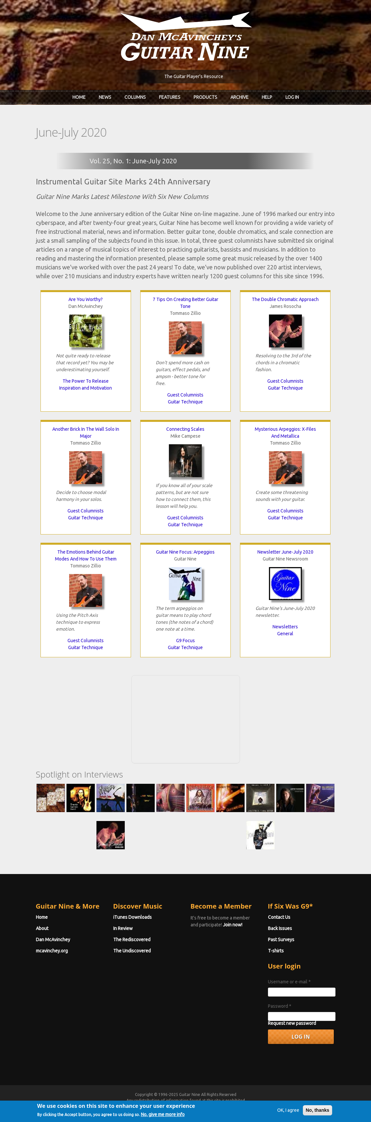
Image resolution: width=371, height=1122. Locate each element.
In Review (123, 928)
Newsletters (285, 626)
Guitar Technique (185, 401)
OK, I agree (288, 1111)
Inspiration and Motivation (85, 388)
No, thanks (318, 1111)
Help (267, 97)
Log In (292, 97)
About (42, 928)
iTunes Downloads (132, 917)
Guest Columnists (185, 394)
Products (205, 97)
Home (79, 97)
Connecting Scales (185, 429)
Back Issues (280, 928)
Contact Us (279, 917)
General (285, 633)
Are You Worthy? (85, 299)
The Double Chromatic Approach (285, 299)
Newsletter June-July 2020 (285, 552)
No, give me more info (163, 1116)
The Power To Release (86, 381)
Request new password (292, 1023)
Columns (135, 97)
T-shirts (276, 950)
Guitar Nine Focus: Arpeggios (185, 552)
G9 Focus (185, 640)
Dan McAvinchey (53, 939)
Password (279, 1006)
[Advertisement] (186, 718)
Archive (239, 97)
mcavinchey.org (52, 950)
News (105, 97)
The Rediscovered (131, 939)
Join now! (232, 924)
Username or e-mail (289, 981)
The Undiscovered (132, 950)
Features (169, 97)
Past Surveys (281, 939)
